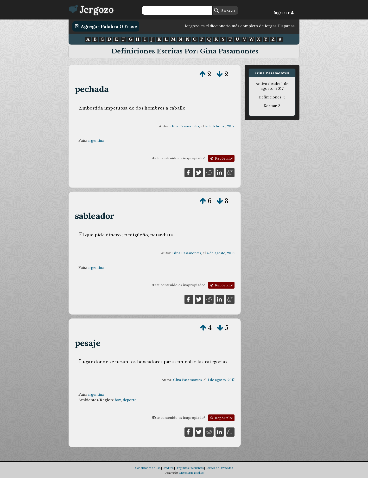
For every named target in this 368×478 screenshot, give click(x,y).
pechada (92, 89)
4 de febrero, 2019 (220, 126)
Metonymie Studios (191, 472)
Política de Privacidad (219, 468)
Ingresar (283, 13)
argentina (96, 140)
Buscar (225, 10)
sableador (94, 215)
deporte (129, 400)
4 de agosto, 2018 (221, 253)
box (118, 400)
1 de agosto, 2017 (221, 380)
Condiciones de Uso (147, 468)
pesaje (88, 342)
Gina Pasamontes (185, 126)
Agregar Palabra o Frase (106, 26)
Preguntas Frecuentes (189, 468)
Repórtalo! (221, 158)
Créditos (168, 468)
